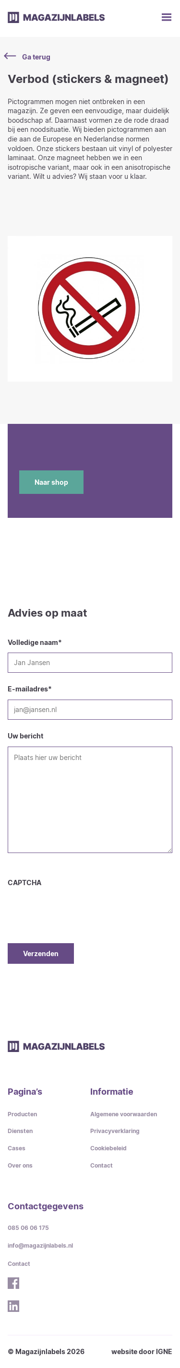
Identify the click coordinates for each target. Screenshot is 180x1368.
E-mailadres (30, 689)
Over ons (20, 1165)
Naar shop (51, 482)
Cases (16, 1148)
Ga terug (29, 56)
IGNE (164, 1351)
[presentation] (81, 906)
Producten (22, 1114)
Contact (101, 1165)
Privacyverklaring (115, 1130)
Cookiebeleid (108, 1148)
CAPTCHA (24, 882)
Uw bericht (25, 736)
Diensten (20, 1130)
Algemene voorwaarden (123, 1114)
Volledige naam (35, 642)
